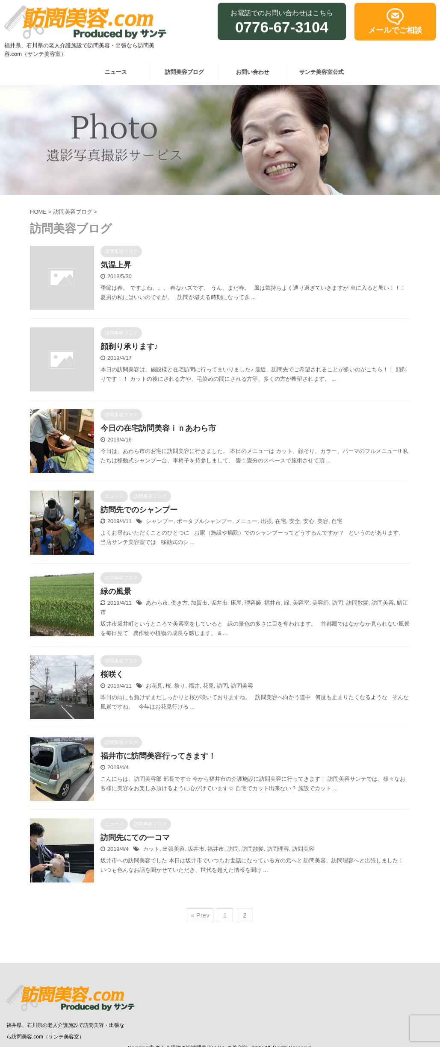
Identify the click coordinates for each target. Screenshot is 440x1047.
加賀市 (199, 603)
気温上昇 (115, 265)
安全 (294, 521)
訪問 (337, 603)
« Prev (200, 915)
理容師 (253, 603)
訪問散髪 (357, 603)
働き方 (179, 603)
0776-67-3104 (281, 24)
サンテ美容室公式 (318, 72)
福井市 (272, 603)
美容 (322, 521)
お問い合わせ (250, 72)
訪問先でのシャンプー (138, 510)
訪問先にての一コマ (135, 837)
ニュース (113, 72)
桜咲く (112, 674)
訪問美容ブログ (181, 72)
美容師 (320, 603)
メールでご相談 (395, 28)
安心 (308, 521)
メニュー (246, 521)
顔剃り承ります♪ (129, 346)
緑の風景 (115, 591)
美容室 (300, 603)
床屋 (236, 603)
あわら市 (157, 603)
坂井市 (219, 603)
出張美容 (173, 849)
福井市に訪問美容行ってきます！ (158, 756)
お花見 (154, 685)
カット (151, 849)
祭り (179, 685)
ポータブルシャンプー (204, 521)
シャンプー (160, 521)
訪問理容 (278, 849)
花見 (208, 685)
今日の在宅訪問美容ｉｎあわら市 (158, 428)
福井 (194, 685)
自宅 (337, 521)
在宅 (280, 521)
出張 (266, 521)
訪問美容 (383, 603)
